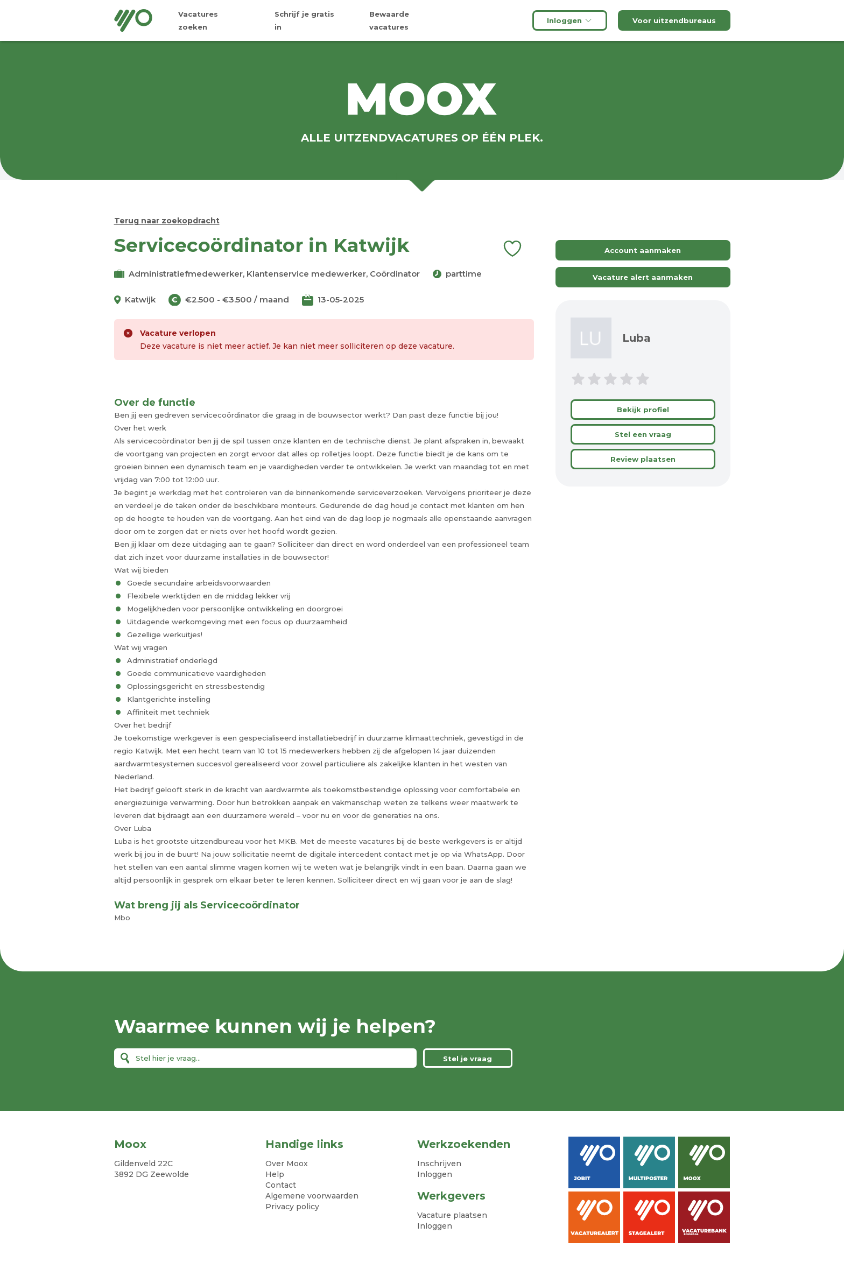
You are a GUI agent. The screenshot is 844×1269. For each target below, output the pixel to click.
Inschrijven (439, 1163)
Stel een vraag (643, 434)
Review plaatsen (643, 459)
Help (274, 1174)
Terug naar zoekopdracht (167, 220)
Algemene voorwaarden (311, 1196)
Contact (280, 1185)
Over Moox (286, 1163)
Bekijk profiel (643, 409)
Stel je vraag (467, 1058)
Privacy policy (292, 1206)
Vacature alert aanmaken (643, 277)
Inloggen (570, 20)
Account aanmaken (642, 250)
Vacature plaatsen (452, 1215)
